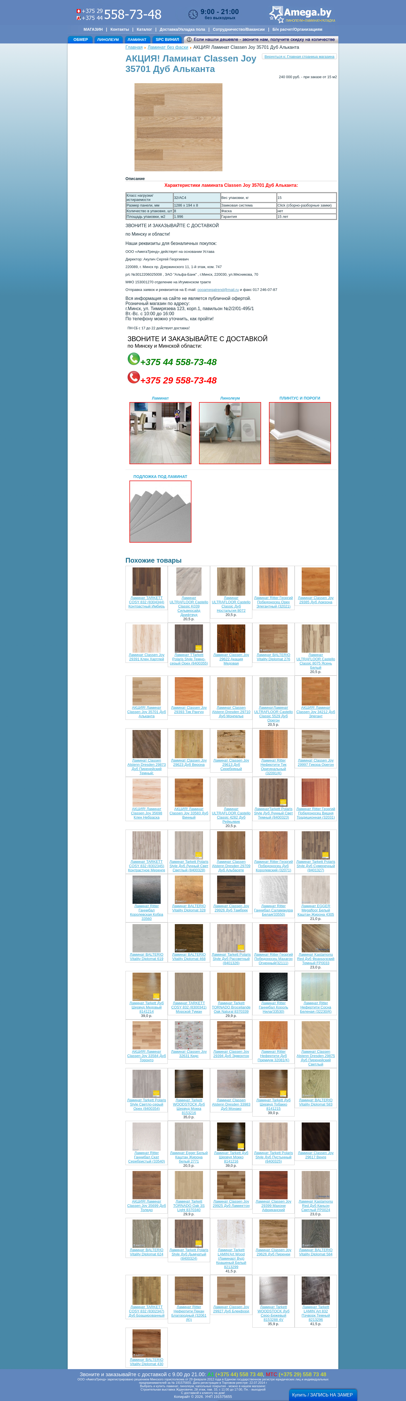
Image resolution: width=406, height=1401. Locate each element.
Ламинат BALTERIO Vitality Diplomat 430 (147, 1362)
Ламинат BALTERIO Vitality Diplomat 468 (189, 956)
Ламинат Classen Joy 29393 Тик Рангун (189, 709)
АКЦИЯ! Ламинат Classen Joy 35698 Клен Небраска (146, 813)
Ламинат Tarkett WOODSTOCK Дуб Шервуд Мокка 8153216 (189, 1106)
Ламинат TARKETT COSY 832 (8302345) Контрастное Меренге (146, 866)
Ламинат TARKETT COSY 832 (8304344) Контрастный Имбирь (146, 602)
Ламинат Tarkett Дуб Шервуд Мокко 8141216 (231, 1157)
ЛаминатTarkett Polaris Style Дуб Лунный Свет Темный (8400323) (273, 813)
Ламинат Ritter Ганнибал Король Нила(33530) (273, 1007)
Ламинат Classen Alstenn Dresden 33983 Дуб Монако (231, 1104)
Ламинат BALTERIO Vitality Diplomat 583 (316, 1102)
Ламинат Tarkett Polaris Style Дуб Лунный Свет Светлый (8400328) (188, 866)
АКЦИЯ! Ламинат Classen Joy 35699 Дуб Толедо (146, 1205)
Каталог (144, 29)
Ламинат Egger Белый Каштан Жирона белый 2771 (189, 1157)
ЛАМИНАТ (137, 40)
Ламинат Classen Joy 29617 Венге (316, 1155)
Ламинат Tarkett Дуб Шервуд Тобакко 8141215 (273, 1104)
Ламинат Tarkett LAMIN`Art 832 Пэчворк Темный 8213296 (316, 1313)
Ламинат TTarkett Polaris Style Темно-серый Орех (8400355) (189, 659)
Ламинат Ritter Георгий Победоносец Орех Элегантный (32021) (273, 602)
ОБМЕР (81, 39)
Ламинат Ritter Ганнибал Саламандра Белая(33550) (273, 910)
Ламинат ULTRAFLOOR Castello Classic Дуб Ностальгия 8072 (231, 604)
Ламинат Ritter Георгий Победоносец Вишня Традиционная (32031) (315, 813)
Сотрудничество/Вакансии (239, 29)
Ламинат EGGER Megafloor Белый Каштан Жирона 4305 (315, 910)
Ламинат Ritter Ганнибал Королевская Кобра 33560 (146, 912)
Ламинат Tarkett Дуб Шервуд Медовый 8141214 (146, 1007)
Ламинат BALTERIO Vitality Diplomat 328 (189, 908)
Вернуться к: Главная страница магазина (299, 56)
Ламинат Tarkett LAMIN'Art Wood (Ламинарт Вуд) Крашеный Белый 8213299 (231, 1258)
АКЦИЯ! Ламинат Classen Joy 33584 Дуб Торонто (146, 1055)
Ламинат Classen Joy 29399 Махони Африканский (273, 1205)
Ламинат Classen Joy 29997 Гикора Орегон (316, 762)
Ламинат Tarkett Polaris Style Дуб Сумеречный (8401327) (315, 866)
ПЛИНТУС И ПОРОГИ (300, 430)
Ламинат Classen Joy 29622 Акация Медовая (231, 659)
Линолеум (230, 430)
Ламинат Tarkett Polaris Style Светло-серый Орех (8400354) (146, 1104)
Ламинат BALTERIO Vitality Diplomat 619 (147, 956)
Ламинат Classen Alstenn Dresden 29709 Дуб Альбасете (231, 866)
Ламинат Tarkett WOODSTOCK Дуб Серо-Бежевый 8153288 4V (273, 1313)
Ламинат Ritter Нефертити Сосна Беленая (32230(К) (316, 1007)
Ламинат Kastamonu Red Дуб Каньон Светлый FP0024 (316, 1205)
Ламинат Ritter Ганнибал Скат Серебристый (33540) (146, 1157)
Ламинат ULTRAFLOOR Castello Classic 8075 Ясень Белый (315, 661)
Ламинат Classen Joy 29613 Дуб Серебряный (231, 764)
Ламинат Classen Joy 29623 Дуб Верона (189, 762)
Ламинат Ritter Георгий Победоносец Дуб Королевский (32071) (273, 866)
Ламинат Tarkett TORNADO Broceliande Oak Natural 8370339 (231, 1007)
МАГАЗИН (93, 29)
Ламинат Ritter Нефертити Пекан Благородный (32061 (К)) (189, 1313)
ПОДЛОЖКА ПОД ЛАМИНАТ (160, 508)
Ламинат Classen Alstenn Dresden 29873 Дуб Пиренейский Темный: (146, 766)
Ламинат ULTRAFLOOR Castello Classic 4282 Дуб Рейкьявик (231, 815)
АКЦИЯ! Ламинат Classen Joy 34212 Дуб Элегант (315, 711)
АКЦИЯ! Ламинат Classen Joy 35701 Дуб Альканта (146, 711)
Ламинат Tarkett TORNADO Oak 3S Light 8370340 (189, 1205)
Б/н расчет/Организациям (298, 29)
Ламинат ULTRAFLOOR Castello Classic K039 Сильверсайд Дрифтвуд (188, 606)
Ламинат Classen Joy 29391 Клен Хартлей (146, 657)
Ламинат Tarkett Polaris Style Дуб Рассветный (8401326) (231, 958)
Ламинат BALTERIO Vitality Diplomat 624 (147, 1252)
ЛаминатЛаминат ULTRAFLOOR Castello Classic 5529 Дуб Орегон (273, 713)
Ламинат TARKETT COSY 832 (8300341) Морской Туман (189, 1007)
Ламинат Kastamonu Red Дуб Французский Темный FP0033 (315, 958)
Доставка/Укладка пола (182, 29)
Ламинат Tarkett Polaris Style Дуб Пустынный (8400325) (273, 1157)
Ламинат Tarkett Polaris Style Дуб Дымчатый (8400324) (188, 1254)
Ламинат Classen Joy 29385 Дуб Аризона (316, 600)
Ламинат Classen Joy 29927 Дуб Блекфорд (231, 1309)
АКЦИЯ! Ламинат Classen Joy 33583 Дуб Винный (188, 813)
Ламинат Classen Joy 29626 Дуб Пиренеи (273, 1252)
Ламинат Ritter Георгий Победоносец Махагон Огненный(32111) (273, 958)
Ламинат (160, 430)
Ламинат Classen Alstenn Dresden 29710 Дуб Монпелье (231, 711)
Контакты (120, 29)
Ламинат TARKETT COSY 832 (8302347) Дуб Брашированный (147, 1311)
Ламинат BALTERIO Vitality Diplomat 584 (316, 1252)
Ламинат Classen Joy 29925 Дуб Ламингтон (231, 1203)
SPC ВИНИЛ (167, 39)
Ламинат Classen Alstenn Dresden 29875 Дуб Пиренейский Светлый (316, 1057)
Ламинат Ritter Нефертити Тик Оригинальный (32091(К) (273, 766)
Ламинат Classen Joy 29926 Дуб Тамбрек (231, 908)
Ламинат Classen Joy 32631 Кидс (189, 1053)
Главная (134, 47)
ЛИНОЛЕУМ (108, 40)
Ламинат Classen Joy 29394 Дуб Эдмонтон (231, 1053)
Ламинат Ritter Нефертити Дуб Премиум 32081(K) (273, 1055)
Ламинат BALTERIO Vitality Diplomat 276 (273, 657)
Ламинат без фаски (168, 47)
